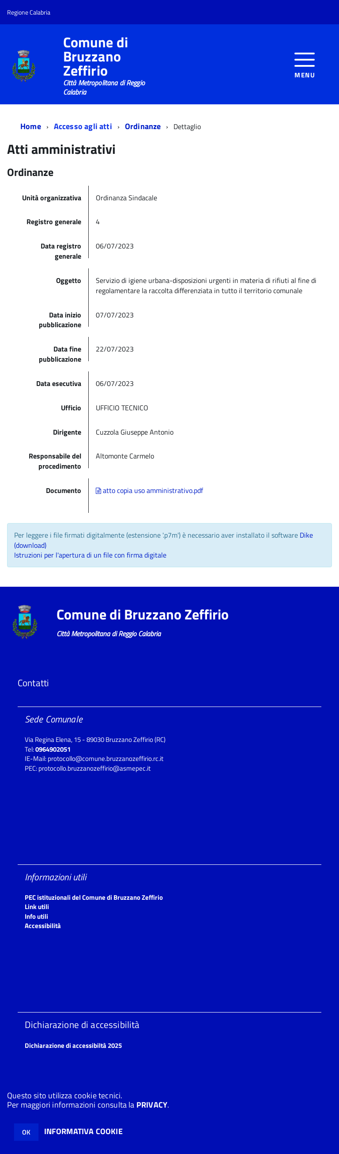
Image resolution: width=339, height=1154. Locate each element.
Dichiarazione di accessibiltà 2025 (73, 1045)
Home (30, 126)
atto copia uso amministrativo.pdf (149, 490)
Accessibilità (43, 926)
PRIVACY (151, 1105)
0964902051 (53, 749)
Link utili (37, 907)
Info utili (36, 916)
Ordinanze (143, 126)
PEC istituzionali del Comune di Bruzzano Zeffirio (94, 897)
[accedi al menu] (304, 64)
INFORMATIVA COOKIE (83, 1131)
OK (26, 1132)
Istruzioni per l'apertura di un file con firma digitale (90, 555)
